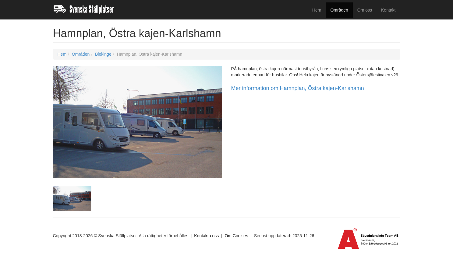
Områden (339, 10)
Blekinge (103, 54)
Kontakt (388, 10)
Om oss (364, 10)
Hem (316, 10)
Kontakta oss (206, 235)
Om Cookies (236, 235)
